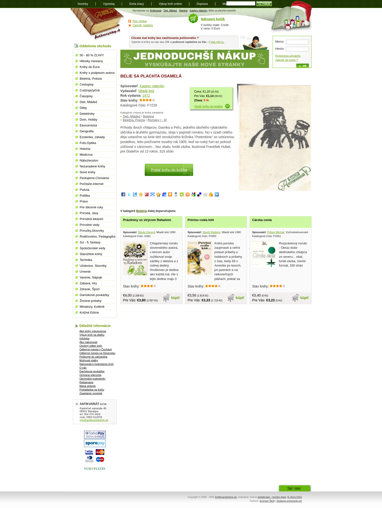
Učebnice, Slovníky (93, 266)
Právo (84, 201)
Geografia (87, 131)
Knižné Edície (89, 312)
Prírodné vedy (89, 225)
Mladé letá (146, 91)
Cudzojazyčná (90, 90)
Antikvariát (156, 10)
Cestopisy (87, 84)
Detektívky (87, 113)
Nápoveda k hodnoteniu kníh (96, 364)
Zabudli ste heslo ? (286, 59)
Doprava (202, 4)
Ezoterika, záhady (92, 137)
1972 (146, 95)
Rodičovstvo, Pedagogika (97, 236)
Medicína (86, 154)
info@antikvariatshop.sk (94, 420)
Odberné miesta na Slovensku (97, 353)
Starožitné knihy (91, 254)
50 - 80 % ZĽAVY (92, 55)
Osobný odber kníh (90, 345)
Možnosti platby (88, 360)
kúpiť (175, 298)
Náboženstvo (89, 160)
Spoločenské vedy (92, 248)
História (85, 149)
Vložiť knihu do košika (208, 106)
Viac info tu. (217, 41)
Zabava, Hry (88, 283)
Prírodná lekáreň (91, 219)
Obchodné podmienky (92, 378)
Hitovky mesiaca (91, 61)
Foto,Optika (88, 143)
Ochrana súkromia (90, 375)
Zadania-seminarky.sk (289, 501)
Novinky (83, 4)
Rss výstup (140, 21)
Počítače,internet (92, 184)
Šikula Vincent (146, 232)
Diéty (83, 108)
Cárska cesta (262, 220)
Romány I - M (157, 120)
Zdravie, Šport (90, 289)
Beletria (183, 10)
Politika (85, 195)
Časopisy (86, 96)
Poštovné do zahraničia (93, 356)
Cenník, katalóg (143, 25)
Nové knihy (87, 172)
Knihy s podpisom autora (97, 73)
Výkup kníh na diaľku (91, 334)
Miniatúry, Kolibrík (92, 306)
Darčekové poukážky (94, 295)
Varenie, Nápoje (91, 277)
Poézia (84, 190)
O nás (82, 367)
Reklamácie (86, 382)
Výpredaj (109, 4)
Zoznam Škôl (267, 501)
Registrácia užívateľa (287, 55)
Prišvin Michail (275, 232)
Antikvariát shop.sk (97, 24)
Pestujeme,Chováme (94, 178)
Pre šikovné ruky (91, 207)
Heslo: (279, 48)
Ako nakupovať (88, 342)
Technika (86, 260)
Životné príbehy (91, 301)
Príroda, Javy (89, 213)
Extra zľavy (136, 4)
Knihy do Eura (90, 67)
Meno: (279, 41)
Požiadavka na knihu (91, 389)
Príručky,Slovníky (92, 230)
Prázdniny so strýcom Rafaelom (147, 220)
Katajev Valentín (198, 10)
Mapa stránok (87, 385)
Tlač (289, 488)
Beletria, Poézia (134, 120)
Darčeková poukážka (92, 371)
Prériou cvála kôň (201, 220)
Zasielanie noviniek (90, 393)
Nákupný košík (213, 19)
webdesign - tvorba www (272, 497)
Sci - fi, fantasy (90, 242)
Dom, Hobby (88, 119)
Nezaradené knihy (92, 166)
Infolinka (84, 338)
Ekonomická (88, 125)
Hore (297, 488)
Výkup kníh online (170, 4)
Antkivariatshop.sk (226, 497)
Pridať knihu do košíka (169, 170)
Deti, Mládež (170, 10)
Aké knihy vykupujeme (92, 331)
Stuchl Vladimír (211, 232)
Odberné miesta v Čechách (95, 349)
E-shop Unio (294, 497)
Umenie (85, 271)
